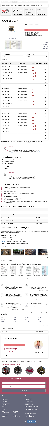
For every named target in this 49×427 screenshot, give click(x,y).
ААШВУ (39, 322)
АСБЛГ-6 (15, 322)
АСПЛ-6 (27, 317)
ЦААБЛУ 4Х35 (5, 129)
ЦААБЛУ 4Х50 (5, 132)
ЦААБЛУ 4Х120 (5, 113)
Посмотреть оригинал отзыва (18, 292)
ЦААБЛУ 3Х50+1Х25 (7, 98)
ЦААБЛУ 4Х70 (5, 135)
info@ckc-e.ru (40, 9)
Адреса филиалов (18, 14)
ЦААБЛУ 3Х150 (5, 70)
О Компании (35, 1)
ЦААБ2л (12, 153)
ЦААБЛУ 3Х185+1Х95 (7, 79)
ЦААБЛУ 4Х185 (5, 123)
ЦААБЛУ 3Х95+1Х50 (7, 110)
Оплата (45, 48)
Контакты (41, 1)
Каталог (14, 1)
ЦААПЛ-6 (3, 320)
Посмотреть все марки (43, 325)
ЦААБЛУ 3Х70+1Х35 (7, 104)
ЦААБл (38, 152)
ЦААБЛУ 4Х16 (5, 120)
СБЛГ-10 (3, 317)
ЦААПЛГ (15, 317)
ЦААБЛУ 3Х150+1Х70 (7, 73)
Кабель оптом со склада (5, 11)
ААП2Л (2, 322)
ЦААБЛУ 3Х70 (5, 101)
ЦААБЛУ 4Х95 (5, 138)
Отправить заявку (42, 14)
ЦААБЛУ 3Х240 (5, 82)
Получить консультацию (14, 345)
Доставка (20, 1)
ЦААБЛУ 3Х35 (5, 91)
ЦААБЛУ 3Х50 (5, 95)
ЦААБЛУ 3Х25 (5, 88)
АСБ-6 (39, 320)
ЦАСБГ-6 (40, 317)
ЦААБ (14, 320)
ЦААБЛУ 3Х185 (5, 76)
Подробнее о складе (44, 257)
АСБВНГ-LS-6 (28, 322)
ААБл (3, 240)
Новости (8, 1)
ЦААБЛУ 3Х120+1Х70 (7, 67)
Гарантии (45, 46)
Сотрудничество (27, 1)
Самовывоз (44, 44)
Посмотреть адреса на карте (8, 419)
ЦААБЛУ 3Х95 (5, 107)
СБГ (26, 320)
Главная (3, 1)
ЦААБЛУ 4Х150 (5, 116)
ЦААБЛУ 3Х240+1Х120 (7, 85)
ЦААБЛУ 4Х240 (5, 126)
